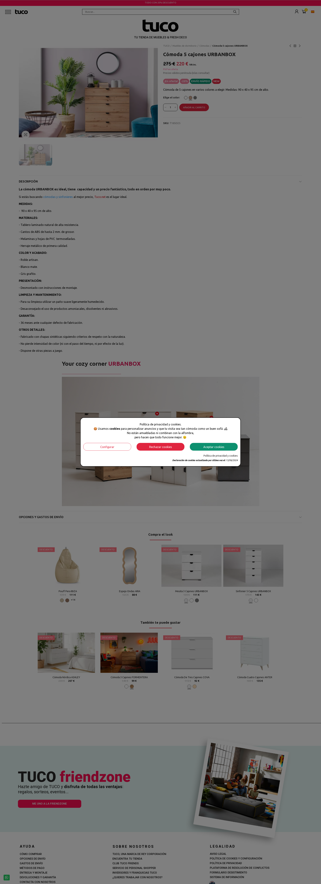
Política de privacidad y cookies (221, 455)
